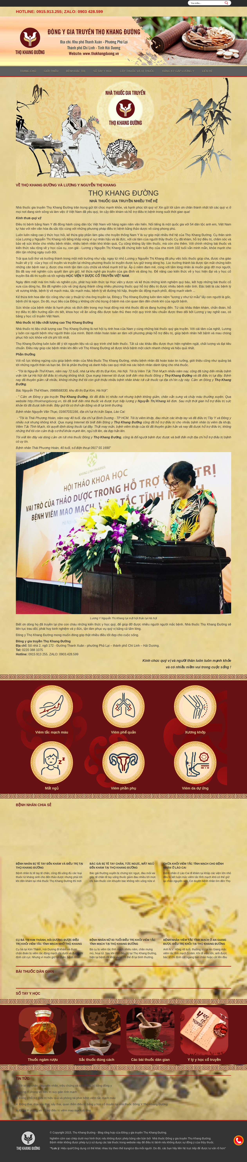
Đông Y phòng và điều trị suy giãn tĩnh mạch (48, 1091)
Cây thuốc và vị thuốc (137, 71)
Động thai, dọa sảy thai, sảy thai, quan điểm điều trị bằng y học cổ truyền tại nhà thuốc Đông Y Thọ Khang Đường (93, 1104)
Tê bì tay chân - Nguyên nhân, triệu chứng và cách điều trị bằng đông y (65, 1085)
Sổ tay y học (102, 71)
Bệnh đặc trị (75, 71)
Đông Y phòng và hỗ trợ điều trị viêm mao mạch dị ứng (55, 1110)
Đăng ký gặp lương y (178, 71)
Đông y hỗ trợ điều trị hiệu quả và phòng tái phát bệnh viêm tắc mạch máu (67, 1098)
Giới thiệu (51, 71)
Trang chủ (28, 71)
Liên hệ (207, 71)
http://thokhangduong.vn (44, 401)
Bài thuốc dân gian (35, 971)
